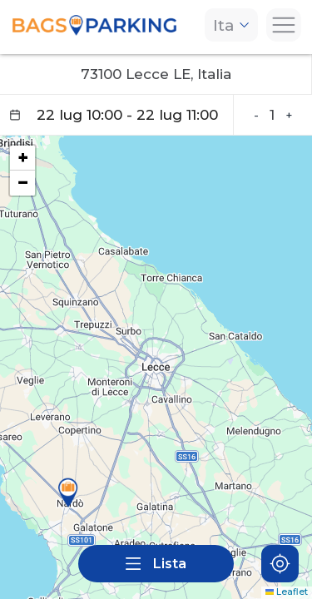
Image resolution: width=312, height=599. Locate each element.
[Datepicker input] (116, 115)
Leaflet (287, 592)
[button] (68, 492)
